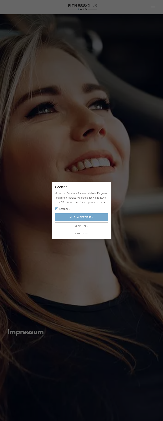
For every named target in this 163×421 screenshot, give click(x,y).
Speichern (81, 226)
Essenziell (64, 209)
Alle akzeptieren (81, 217)
